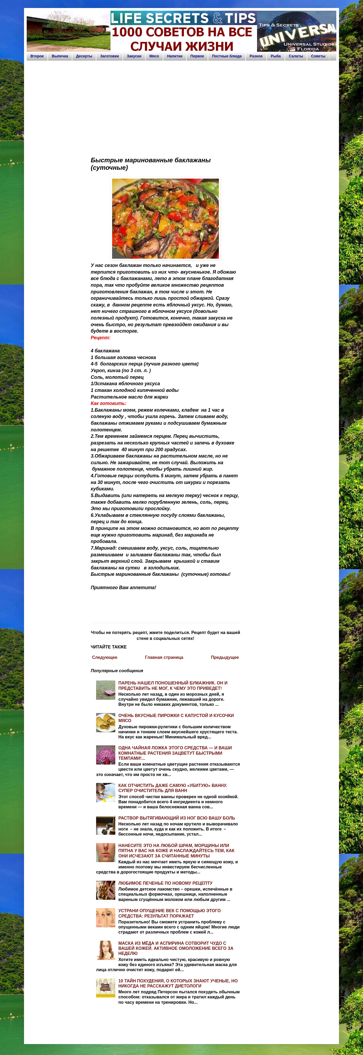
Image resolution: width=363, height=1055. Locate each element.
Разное (256, 56)
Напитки (174, 56)
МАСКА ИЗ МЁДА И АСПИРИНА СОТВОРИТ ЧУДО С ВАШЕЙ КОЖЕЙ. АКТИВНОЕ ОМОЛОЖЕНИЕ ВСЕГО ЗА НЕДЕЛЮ (175, 948)
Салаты (296, 56)
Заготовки (109, 56)
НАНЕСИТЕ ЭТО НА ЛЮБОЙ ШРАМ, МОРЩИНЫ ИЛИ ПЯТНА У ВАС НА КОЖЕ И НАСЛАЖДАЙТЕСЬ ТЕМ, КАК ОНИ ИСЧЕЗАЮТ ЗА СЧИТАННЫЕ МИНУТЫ (176, 850)
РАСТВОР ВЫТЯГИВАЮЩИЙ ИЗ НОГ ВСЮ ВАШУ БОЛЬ (176, 818)
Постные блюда (227, 56)
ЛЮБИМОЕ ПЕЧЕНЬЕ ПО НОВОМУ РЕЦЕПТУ (165, 883)
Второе (37, 56)
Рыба (276, 56)
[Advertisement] (181, 106)
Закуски (134, 56)
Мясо (154, 56)
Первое (197, 56)
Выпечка (60, 56)
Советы (318, 56)
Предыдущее (225, 657)
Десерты (84, 56)
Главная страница (164, 657)
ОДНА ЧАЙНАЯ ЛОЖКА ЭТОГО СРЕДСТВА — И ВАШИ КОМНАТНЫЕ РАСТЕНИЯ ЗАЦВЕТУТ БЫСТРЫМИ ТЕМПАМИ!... (175, 753)
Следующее (104, 657)
